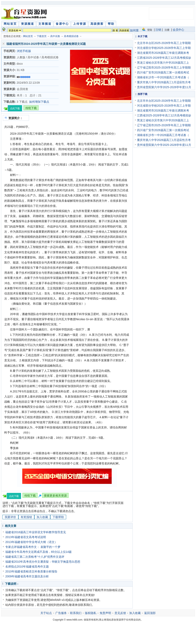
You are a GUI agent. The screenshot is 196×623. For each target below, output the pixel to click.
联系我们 (75, 613)
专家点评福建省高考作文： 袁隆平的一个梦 (32, 547)
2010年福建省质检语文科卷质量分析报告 (31, 571)
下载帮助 (58, 517)
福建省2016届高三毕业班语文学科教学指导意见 (35, 532)
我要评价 (10, 517)
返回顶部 (150, 613)
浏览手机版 (24, 51)
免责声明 (105, 613)
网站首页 (28, 36)
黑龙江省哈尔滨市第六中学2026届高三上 (163, 62)
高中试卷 (55, 36)
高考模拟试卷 (71, 36)
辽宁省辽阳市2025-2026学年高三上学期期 (164, 67)
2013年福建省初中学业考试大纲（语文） (31, 542)
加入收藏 (42, 517)
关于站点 (46, 613)
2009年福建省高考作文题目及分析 (27, 576)
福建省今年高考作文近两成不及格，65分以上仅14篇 (38, 551)
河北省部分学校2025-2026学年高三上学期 (164, 48)
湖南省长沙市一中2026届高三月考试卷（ (163, 77)
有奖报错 (26, 517)
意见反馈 (120, 613)
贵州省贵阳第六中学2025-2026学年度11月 (164, 87)
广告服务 (61, 613)
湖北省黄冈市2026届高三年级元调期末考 (163, 52)
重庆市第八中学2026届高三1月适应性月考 (164, 82)
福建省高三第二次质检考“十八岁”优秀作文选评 (34, 556)
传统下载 (31, 108)
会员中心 (178, 29)
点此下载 (15, 108)
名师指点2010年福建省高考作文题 (27, 566)
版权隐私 (90, 613)
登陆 (149, 29)
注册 (167, 29)
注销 (158, 29)
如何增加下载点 (39, 101)
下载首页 (42, 36)
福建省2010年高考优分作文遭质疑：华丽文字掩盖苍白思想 (42, 561)
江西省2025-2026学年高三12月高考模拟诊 (164, 57)
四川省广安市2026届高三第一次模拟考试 (163, 72)
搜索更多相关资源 (55, 495)
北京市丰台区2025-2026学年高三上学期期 (164, 43)
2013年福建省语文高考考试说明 (25, 537)
